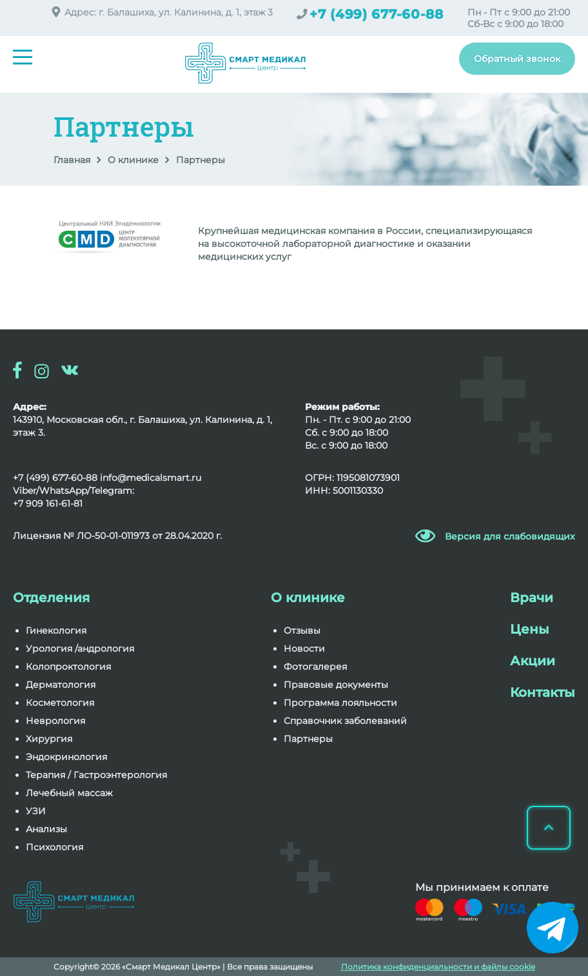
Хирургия (49, 739)
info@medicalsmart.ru (150, 477)
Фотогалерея (315, 666)
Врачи (531, 597)
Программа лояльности (340, 702)
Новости (304, 648)
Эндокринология (66, 757)
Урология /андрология (80, 648)
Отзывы (302, 630)
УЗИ (36, 811)
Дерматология (60, 684)
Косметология (60, 702)
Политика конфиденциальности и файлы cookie (438, 966)
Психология (54, 847)
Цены (529, 629)
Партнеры (308, 739)
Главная (72, 160)
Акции (532, 661)
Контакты (542, 692)
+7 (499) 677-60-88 (376, 14)
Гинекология (56, 630)
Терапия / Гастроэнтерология (96, 775)
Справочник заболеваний (345, 721)
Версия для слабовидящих (510, 536)
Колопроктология (68, 666)
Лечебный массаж (69, 793)
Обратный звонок (517, 58)
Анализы (46, 829)
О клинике (133, 160)
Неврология (55, 721)
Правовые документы (336, 684)
